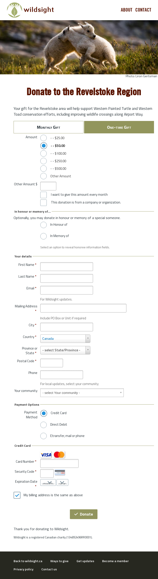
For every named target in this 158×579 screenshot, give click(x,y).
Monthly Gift (48, 127)
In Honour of (58, 224)
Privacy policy (23, 569)
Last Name (27, 276)
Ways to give (59, 561)
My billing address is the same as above (53, 495)
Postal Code (26, 361)
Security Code (24, 471)
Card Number (25, 461)
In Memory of (59, 235)
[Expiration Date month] (48, 482)
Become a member (115, 561)
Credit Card (59, 413)
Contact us (49, 569)
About (126, 10)
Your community (25, 390)
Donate (83, 514)
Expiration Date (26, 481)
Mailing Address (26, 309)
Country (29, 336)
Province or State (29, 351)
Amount (31, 137)
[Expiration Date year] (62, 482)
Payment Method (30, 415)
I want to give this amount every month (79, 194)
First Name (27, 264)
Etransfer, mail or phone (67, 435)
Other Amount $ (25, 184)
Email (31, 288)
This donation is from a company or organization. (86, 202)
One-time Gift (119, 127)
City (32, 325)
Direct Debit (58, 424)
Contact (143, 10)
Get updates (85, 561)
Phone (32, 372)
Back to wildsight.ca (28, 561)
